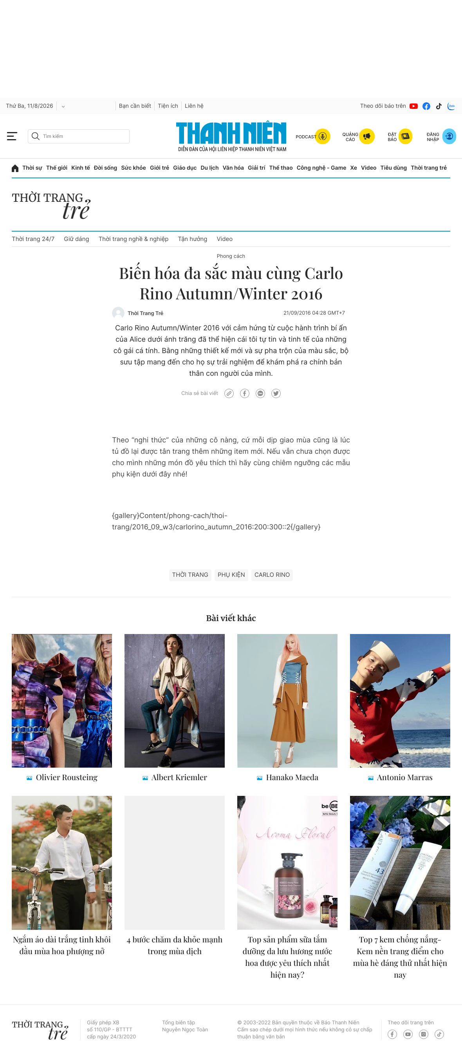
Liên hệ (194, 106)
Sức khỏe (133, 168)
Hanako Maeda (291, 777)
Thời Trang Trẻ (145, 313)
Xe (353, 168)
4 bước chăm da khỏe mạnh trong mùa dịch (175, 945)
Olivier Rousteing (65, 777)
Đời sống (105, 168)
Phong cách (231, 256)
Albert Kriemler (178, 777)
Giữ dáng (76, 239)
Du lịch (209, 168)
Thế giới (56, 168)
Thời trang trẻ (429, 168)
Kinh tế (80, 168)
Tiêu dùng (394, 168)
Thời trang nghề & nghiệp (134, 239)
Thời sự (32, 168)
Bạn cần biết (135, 106)
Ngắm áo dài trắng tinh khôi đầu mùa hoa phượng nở (62, 945)
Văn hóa (233, 168)
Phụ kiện (231, 574)
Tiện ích (168, 106)
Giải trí (256, 168)
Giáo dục (185, 168)
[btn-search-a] (35, 136)
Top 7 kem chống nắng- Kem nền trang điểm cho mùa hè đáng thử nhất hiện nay (400, 957)
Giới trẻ (159, 168)
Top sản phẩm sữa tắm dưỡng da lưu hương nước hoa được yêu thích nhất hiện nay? (287, 957)
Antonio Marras (404, 777)
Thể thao (280, 168)
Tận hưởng (192, 239)
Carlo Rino (272, 574)
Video (368, 168)
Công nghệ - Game (321, 168)
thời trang (190, 574)
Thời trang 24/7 (33, 239)
